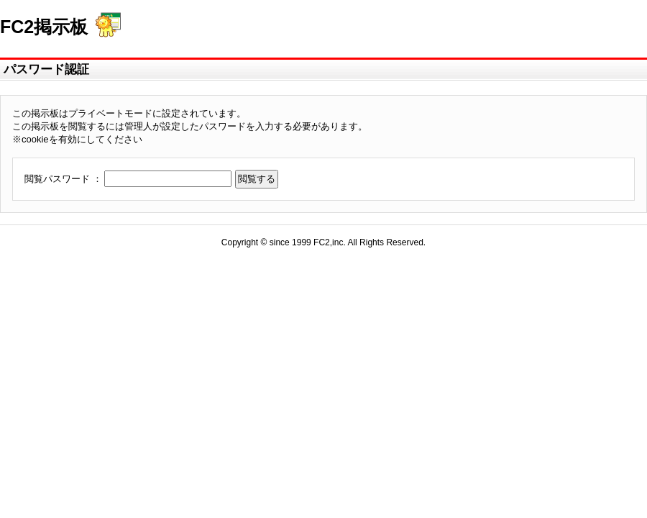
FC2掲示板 (44, 27)
